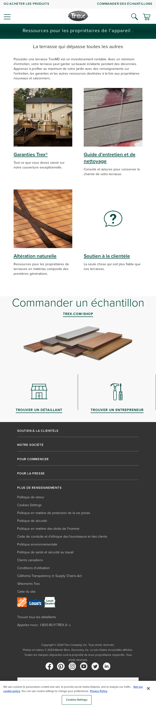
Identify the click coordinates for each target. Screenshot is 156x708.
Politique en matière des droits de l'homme (48, 528)
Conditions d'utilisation (33, 567)
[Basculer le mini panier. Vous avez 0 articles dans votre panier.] (146, 17)
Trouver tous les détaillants (36, 617)
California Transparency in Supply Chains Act (49, 575)
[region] (78, 694)
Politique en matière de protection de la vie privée (53, 512)
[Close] (148, 688)
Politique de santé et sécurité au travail (45, 552)
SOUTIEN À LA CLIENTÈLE (38, 431)
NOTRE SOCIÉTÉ (30, 445)
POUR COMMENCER (33, 459)
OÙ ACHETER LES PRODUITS (26, 3)
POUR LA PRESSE (31, 473)
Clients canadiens (30, 560)
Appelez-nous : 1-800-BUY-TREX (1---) (43, 624)
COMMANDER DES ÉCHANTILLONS (124, 3)
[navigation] (78, 12)
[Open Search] (134, 16)
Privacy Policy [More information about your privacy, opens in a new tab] (98, 691)
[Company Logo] (78, 16)
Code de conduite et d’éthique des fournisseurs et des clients (62, 536)
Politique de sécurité (32, 520)
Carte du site (26, 591)
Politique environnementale (37, 544)
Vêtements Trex (28, 583)
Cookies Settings (29, 505)
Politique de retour (30, 497)
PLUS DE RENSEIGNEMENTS (39, 488)
